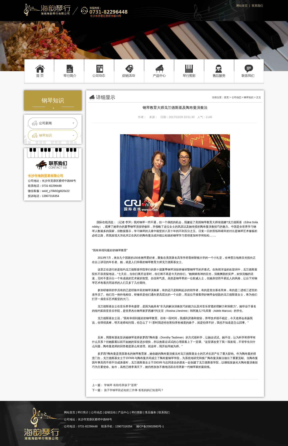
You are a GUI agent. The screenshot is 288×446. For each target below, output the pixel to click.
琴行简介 (69, 67)
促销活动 (129, 67)
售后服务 (219, 67)
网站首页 (242, 5)
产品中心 (159, 67)
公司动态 (99, 67)
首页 (39, 67)
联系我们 (257, 5)
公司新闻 (45, 123)
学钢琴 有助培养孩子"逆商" (121, 385)
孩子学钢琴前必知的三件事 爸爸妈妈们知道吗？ (134, 390)
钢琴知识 (45, 135)
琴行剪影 (189, 67)
